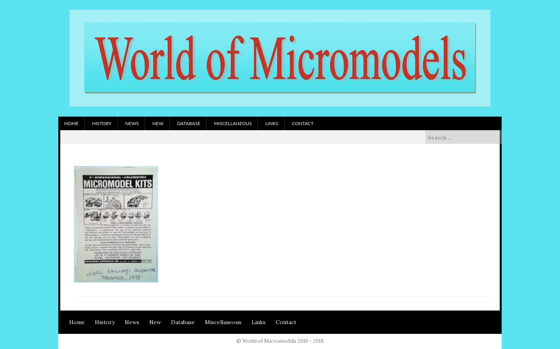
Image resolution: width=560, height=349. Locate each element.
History (102, 123)
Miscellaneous (233, 123)
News (132, 123)
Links (271, 123)
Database (188, 123)
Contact (303, 123)
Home (71, 123)
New (158, 123)
